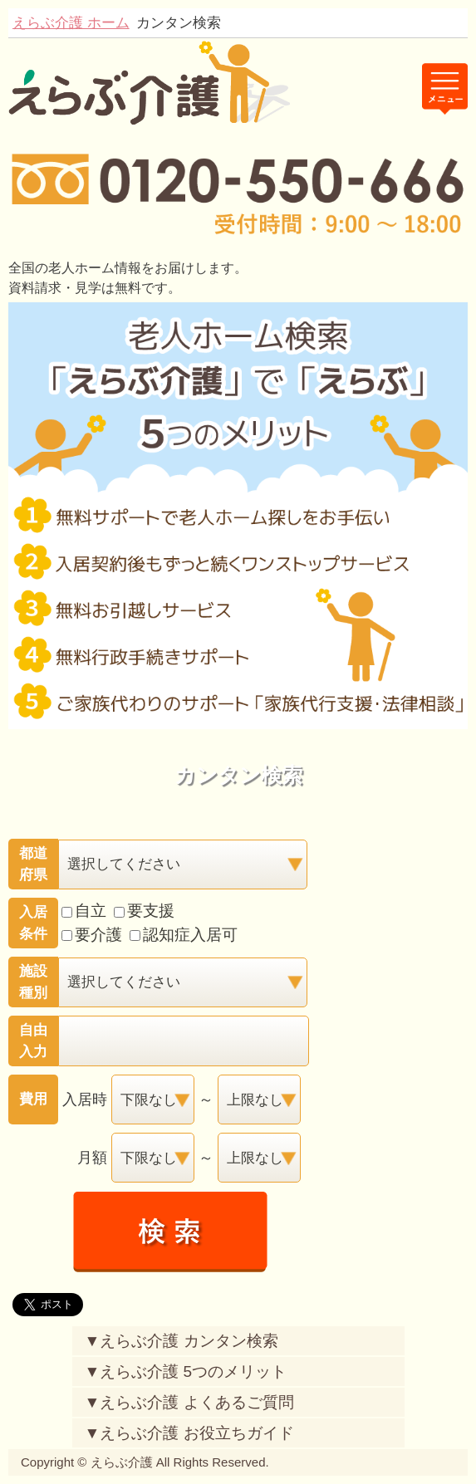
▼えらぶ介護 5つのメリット (186, 1371)
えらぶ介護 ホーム (71, 22)
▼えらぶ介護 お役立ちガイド (189, 1433)
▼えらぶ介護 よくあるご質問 (189, 1402)
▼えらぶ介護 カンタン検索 (181, 1340)
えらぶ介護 (122, 1462)
